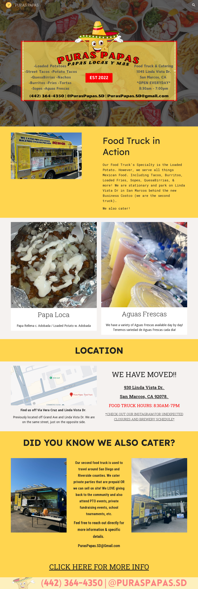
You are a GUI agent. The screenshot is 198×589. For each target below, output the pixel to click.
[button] (193, 5)
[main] (144, 146)
